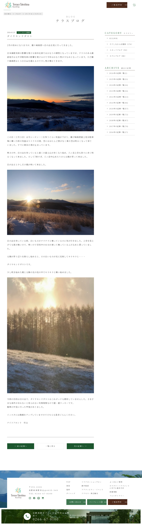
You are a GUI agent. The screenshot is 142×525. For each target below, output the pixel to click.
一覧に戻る (50, 446)
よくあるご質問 (116, 482)
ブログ (18, 14)
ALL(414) (113, 38)
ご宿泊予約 (116, 5)
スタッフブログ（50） (118, 50)
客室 (68, 486)
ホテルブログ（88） (117, 56)
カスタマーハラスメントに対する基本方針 (120, 487)
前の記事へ (22, 446)
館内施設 (85, 486)
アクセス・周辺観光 (90, 493)
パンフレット (96, 502)
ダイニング (70, 493)
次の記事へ (79, 446)
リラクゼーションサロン (92, 482)
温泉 (68, 489)
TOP (68, 482)
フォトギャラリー (117, 496)
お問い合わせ (75, 502)
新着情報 (113, 492)
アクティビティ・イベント (92, 489)
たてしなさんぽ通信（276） (121, 44)
